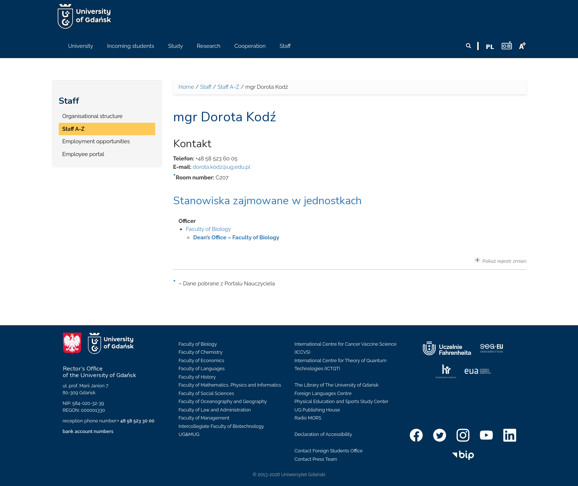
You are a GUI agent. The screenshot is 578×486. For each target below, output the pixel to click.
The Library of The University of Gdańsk (337, 385)
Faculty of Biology (208, 229)
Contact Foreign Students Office (329, 450)
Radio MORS (308, 418)
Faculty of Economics (201, 360)
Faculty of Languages (202, 368)
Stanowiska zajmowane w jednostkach (267, 200)
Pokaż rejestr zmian (501, 260)
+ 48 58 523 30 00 (135, 421)
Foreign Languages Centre (323, 393)
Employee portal (83, 154)
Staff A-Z (73, 129)
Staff (69, 101)
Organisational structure (92, 116)
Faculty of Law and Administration (215, 410)
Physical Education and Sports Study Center (341, 401)
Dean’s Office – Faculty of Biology (236, 237)
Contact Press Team (316, 459)
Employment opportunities (96, 141)
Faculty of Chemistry (200, 352)
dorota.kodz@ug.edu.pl (221, 167)
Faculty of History (197, 377)
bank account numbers (88, 431)
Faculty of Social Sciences (206, 393)
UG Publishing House (317, 410)
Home (186, 87)
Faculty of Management (204, 418)
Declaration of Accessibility (323, 434)
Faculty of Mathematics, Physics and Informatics (230, 385)
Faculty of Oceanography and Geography (223, 401)
